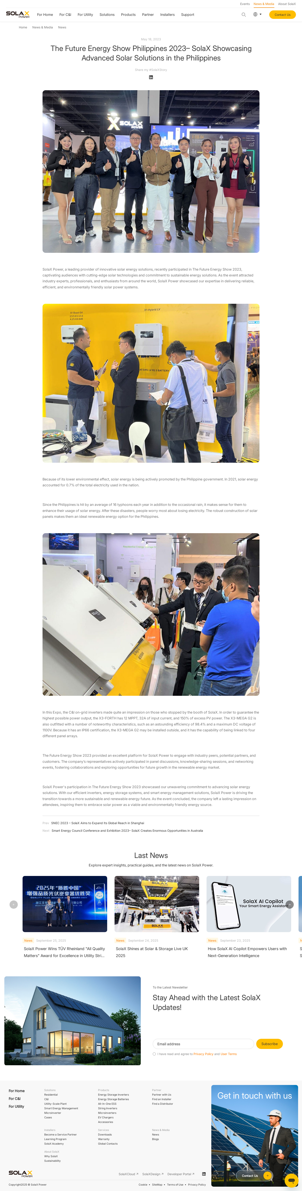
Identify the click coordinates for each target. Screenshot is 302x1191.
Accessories (105, 1122)
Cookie (143, 1184)
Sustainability (52, 1160)
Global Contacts (108, 1143)
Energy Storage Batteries (113, 1099)
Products (128, 14)
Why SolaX (51, 1156)
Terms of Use (175, 1184)
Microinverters (107, 1112)
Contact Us (283, 14)
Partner (148, 14)
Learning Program (55, 1139)
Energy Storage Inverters (113, 1094)
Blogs (155, 1139)
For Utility (85, 14)
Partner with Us (161, 1094)
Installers (167, 14)
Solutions (107, 14)
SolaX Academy (54, 1143)
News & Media (264, 4)
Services (103, 1130)
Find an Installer (161, 1099)
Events (245, 4)
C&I (46, 1099)
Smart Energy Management (61, 1108)
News (62, 27)
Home (23, 27)
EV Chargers (105, 1117)
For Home (45, 14)
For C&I (65, 14)
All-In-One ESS (107, 1103)
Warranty (104, 1139)
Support (187, 14)
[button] (290, 904)
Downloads (105, 1134)
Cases (48, 1117)
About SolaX (287, 4)
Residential (51, 1094)
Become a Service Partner (60, 1134)
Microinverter (52, 1112)
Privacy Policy (197, 1184)
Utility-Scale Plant (55, 1103)
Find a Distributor (162, 1103)
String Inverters (107, 1108)
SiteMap (157, 1184)
